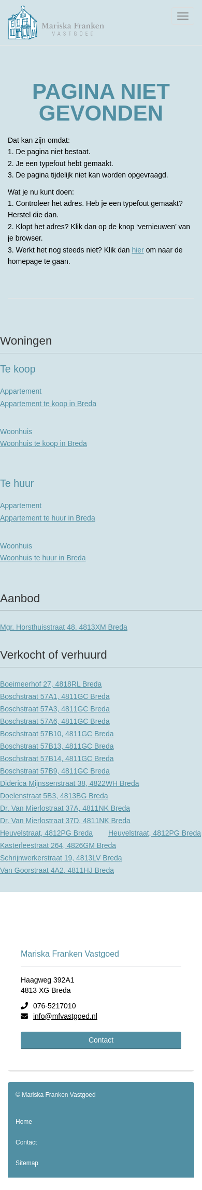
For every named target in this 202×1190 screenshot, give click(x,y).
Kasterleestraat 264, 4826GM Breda (58, 845)
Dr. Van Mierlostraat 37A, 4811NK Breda (65, 808)
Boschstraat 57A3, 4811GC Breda (55, 709)
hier (137, 250)
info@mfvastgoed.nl (65, 1016)
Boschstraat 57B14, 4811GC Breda (56, 758)
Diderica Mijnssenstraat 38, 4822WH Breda (69, 783)
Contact (101, 1040)
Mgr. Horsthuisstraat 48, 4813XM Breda (63, 627)
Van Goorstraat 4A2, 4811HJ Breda (57, 870)
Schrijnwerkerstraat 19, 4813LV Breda (61, 858)
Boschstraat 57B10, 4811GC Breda (56, 734)
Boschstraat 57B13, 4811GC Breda (56, 746)
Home (24, 1121)
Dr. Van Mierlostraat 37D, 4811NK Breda (65, 820)
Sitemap (27, 1163)
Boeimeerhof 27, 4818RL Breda (51, 684)
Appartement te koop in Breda (48, 403)
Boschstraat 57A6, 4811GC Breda (55, 721)
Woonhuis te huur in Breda (43, 558)
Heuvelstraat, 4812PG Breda (46, 833)
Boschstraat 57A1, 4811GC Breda (55, 696)
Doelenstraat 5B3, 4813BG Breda (54, 796)
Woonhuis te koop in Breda (43, 443)
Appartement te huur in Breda (47, 518)
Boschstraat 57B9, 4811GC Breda (55, 771)
